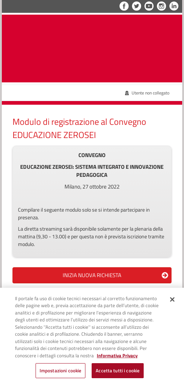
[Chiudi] (172, 302)
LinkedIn (174, 6)
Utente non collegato (147, 92)
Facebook (124, 6)
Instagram (161, 6)
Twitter (136, 6)
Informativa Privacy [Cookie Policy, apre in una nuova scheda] (117, 358)
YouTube (149, 6)
